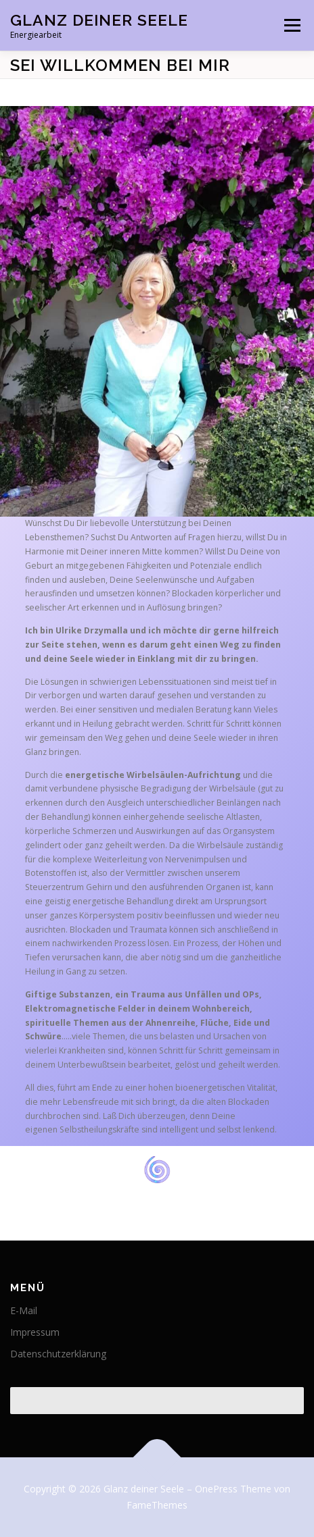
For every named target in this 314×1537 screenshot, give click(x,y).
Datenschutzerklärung (58, 1353)
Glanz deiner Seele (99, 20)
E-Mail (23, 1310)
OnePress (216, 1488)
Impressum (35, 1332)
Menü (291, 25)
